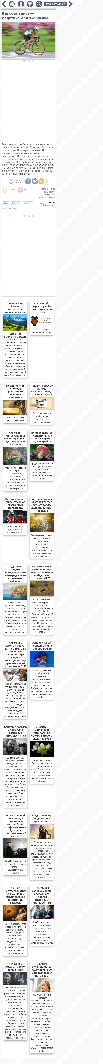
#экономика (49, 192)
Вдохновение (9, 209)
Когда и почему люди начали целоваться (41, 818)
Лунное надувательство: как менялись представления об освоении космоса (15, 895)
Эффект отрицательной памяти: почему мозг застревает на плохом (42, 970)
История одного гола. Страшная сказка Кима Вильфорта (15, 503)
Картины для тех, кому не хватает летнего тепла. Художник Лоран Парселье (42, 505)
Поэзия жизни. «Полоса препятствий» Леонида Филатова (15, 391)
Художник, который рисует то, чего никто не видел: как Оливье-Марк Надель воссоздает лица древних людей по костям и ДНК (15, 654)
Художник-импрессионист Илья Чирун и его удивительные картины (15, 438)
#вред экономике (47, 198)
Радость (16, 203)
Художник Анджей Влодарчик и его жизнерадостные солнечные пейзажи (15, 574)
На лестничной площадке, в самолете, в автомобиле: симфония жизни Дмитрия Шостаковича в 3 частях (15, 826)
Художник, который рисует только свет (15, 967)
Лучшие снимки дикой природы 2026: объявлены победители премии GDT (42, 572)
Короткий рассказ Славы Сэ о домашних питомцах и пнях (15, 731)
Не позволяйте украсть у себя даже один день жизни (42, 307)
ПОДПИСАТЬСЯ (55, 4)
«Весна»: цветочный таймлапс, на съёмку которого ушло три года (41, 732)
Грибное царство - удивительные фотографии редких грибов (42, 437)
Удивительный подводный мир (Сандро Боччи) (42, 645)
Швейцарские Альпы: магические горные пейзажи (15, 307)
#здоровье (50, 195)
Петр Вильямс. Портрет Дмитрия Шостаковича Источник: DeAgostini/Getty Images (15, 867)
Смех (5, 203)
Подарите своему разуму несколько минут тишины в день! (42, 390)
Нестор (51, 202)
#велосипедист (48, 189)
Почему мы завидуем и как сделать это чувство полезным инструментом (41, 895)
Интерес (28, 203)
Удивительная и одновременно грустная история (15, 529)
